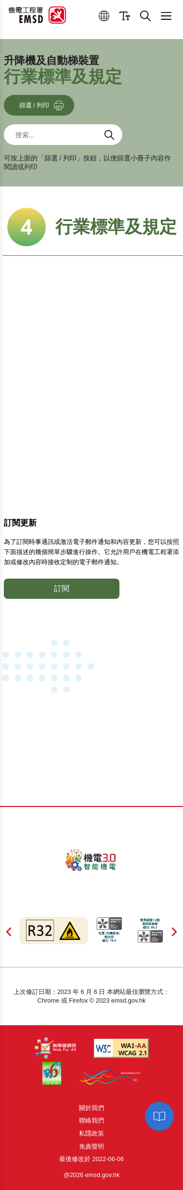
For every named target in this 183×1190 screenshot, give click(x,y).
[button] (104, 16)
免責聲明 (91, 1146)
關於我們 (91, 1107)
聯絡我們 (91, 1120)
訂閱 (61, 588)
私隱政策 (91, 1133)
